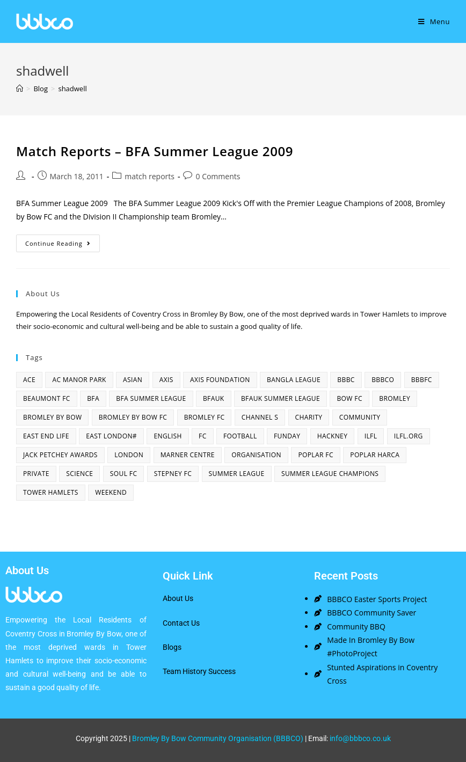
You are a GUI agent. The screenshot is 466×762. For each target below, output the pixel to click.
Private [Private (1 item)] (36, 473)
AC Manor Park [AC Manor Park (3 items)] (79, 379)
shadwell (72, 88)
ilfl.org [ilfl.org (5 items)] (408, 436)
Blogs (172, 647)
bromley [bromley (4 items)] (394, 398)
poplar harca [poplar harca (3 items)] (374, 454)
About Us (178, 598)
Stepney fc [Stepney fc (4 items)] (173, 473)
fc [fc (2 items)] (203, 436)
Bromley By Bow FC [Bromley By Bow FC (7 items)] (133, 417)
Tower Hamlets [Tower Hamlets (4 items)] (50, 492)
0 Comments (217, 176)
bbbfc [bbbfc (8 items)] (421, 379)
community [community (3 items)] (360, 417)
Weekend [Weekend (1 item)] (111, 492)
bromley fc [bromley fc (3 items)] (204, 417)
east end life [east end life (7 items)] (46, 436)
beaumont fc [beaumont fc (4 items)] (46, 398)
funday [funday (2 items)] (287, 436)
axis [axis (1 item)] (166, 379)
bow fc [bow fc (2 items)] (349, 398)
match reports (149, 176)
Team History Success (199, 671)
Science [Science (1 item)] (79, 473)
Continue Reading (62, 241)
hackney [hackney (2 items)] (332, 436)
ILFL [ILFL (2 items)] (371, 436)
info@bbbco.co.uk (360, 738)
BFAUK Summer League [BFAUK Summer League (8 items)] (280, 398)
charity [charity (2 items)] (309, 417)
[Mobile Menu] (434, 21)
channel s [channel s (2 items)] (260, 417)
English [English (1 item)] (167, 436)
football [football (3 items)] (240, 436)
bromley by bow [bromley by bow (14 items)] (52, 417)
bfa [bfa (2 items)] (93, 398)
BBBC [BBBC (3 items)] (345, 379)
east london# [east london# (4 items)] (111, 436)
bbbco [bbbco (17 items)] (383, 379)
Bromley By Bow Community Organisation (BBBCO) (217, 738)
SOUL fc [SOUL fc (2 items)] (123, 473)
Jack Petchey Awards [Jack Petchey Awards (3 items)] (60, 454)
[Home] (19, 88)
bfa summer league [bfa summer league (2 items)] (151, 398)
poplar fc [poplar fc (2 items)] (315, 454)
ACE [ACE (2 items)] (29, 379)
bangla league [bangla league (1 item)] (294, 379)
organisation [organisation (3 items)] (256, 454)
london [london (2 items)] (128, 454)
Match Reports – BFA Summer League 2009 (154, 151)
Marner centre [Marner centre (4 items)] (188, 454)
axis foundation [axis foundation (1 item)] (220, 379)
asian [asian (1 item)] (132, 379)
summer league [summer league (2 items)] (237, 473)
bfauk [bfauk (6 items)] (213, 398)
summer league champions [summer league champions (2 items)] (329, 473)
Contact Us (181, 623)
